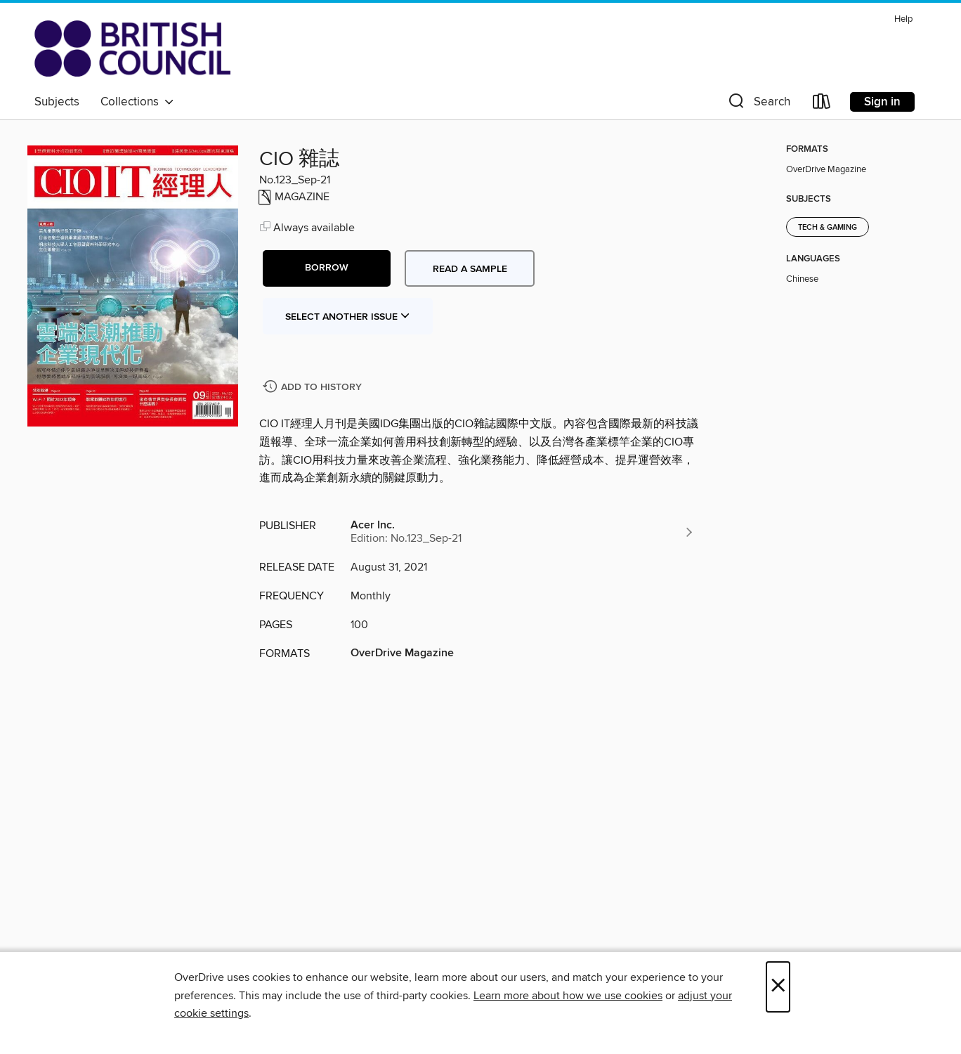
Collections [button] (137, 102)
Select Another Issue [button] (347, 317)
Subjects (56, 102)
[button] (758, 104)
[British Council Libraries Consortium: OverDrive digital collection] (132, 48)
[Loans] (822, 104)
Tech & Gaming (827, 228)
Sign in (882, 102)
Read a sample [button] (470, 269)
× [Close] (778, 987)
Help (903, 19)
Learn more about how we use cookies (567, 996)
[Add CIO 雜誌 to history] (314, 387)
